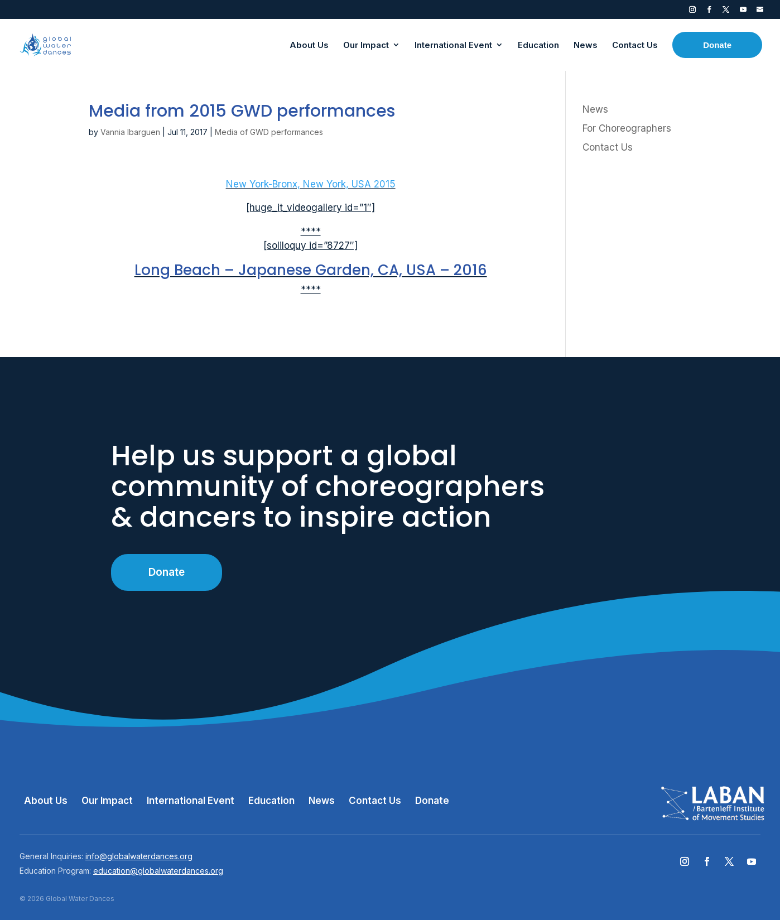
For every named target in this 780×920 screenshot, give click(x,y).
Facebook (709, 11)
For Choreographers (626, 128)
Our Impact (107, 800)
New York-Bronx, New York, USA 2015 (311, 184)
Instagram (692, 11)
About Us (46, 800)
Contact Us (607, 147)
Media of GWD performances (269, 132)
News (595, 109)
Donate (166, 572)
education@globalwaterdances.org (158, 870)
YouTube (743, 11)
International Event (190, 800)
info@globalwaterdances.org (138, 856)
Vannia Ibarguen (130, 132)
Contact (760, 11)
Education (271, 800)
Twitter (726, 11)
